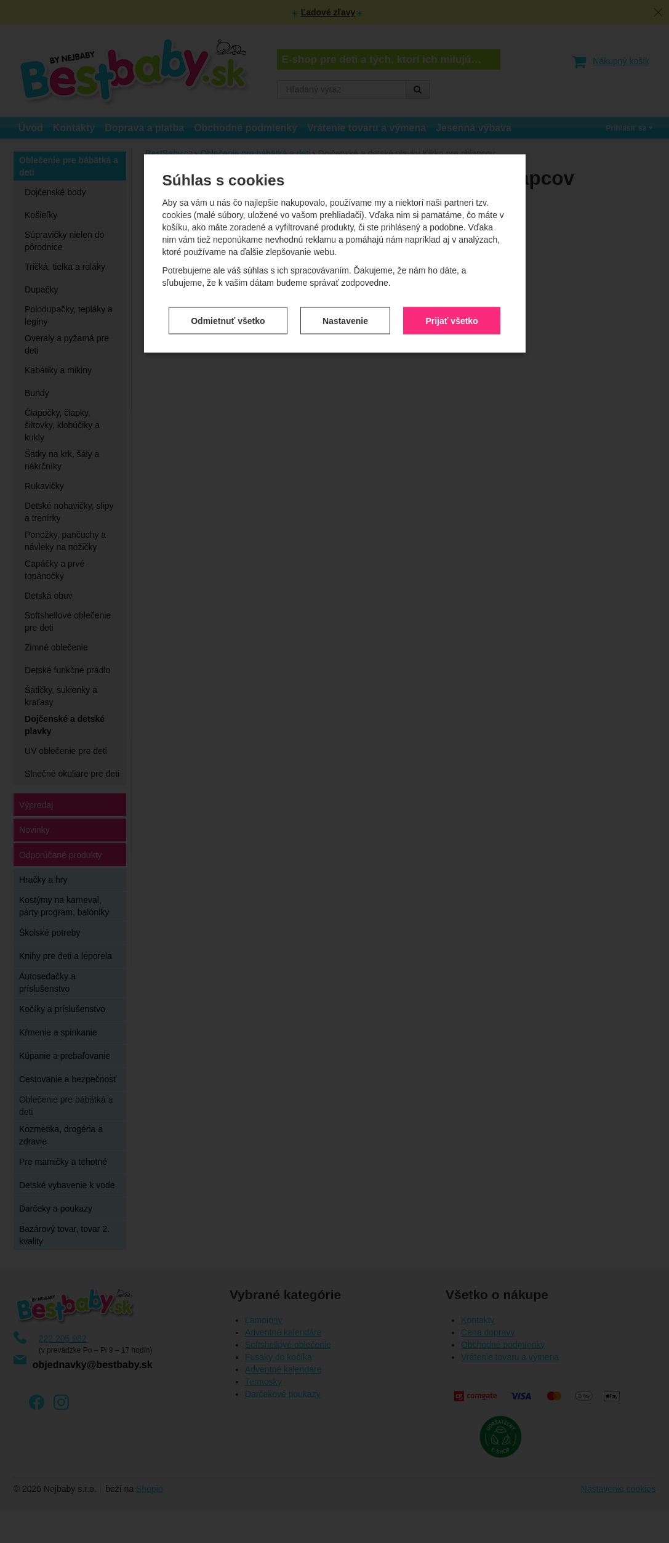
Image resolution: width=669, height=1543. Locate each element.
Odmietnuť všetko (228, 272)
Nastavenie (345, 272)
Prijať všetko (451, 272)
